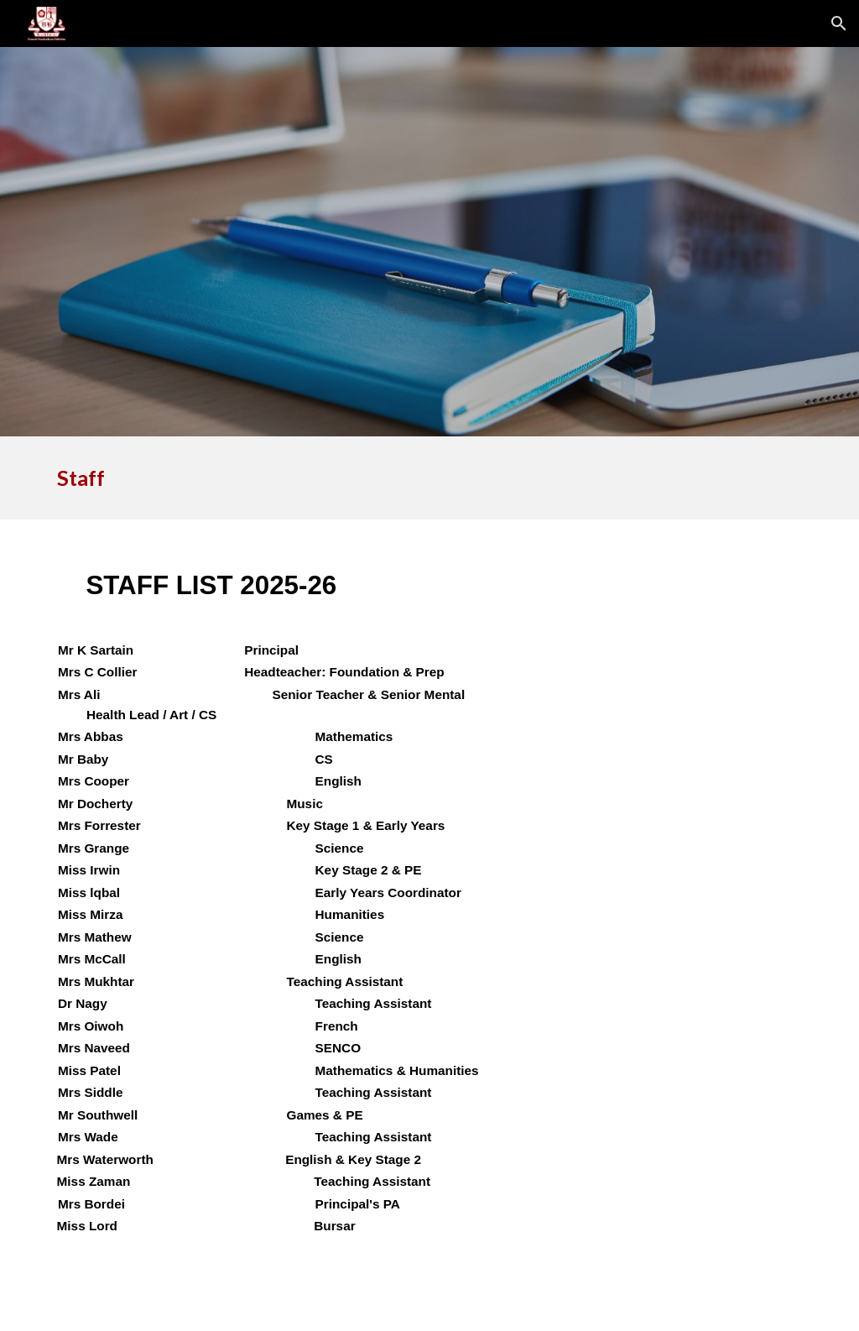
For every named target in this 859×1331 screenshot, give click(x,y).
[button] (839, 23)
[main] (364, 478)
